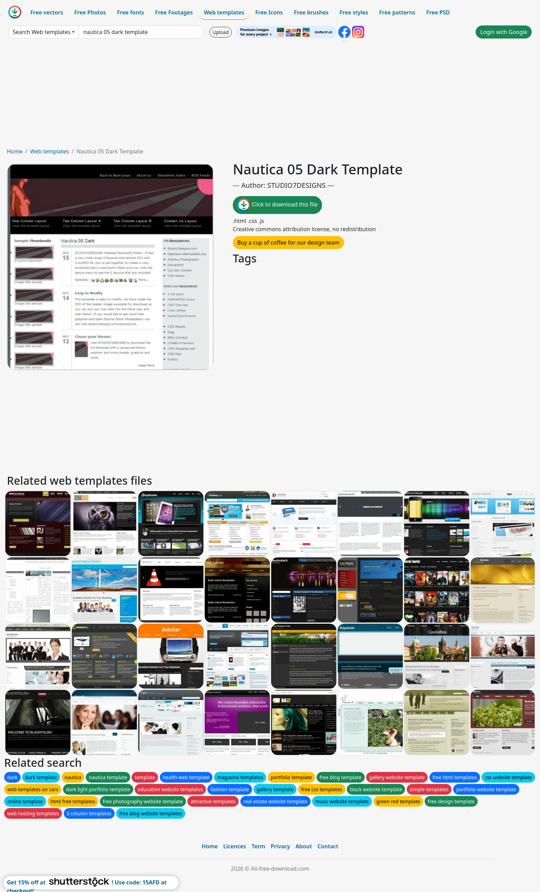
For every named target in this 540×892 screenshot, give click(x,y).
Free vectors (46, 12)
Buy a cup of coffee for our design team (288, 242)
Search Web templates (42, 32)
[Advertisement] (270, 95)
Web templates (224, 12)
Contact (328, 846)
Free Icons (269, 12)
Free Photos (90, 12)
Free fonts (130, 12)
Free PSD (438, 12)
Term (258, 846)
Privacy (280, 846)
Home (15, 151)
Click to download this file (277, 205)
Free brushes (311, 12)
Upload (220, 32)
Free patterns (397, 12)
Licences (234, 846)
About (303, 846)
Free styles (354, 12)
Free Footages (174, 12)
